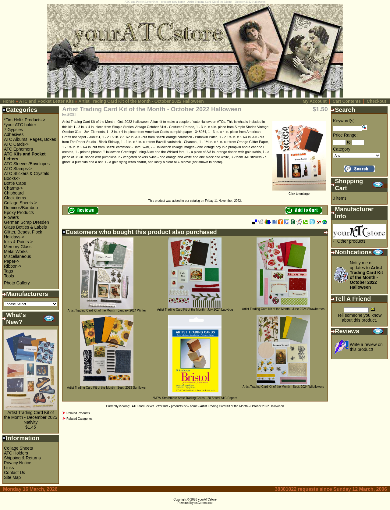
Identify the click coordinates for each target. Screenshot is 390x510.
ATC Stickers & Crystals (26, 173)
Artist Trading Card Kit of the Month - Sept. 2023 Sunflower (107, 387)
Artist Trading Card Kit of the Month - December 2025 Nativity (30, 417)
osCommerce (203, 503)
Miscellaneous (17, 256)
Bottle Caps (15, 183)
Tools (9, 275)
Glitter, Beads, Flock (23, 232)
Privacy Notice (17, 462)
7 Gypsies (13, 129)
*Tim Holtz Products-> (24, 119)
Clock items (15, 197)
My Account (315, 101)
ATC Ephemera (18, 149)
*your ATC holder (20, 124)
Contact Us (14, 472)
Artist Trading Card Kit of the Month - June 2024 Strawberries (283, 309)
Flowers (11, 217)
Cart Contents (346, 101)
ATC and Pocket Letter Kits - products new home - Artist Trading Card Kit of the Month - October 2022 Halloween (208, 406)
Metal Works (16, 251)
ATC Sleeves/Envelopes (27, 163)
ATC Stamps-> (18, 168)
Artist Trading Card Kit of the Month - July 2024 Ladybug (195, 309)
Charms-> (13, 188)
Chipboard (14, 193)
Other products (351, 241)
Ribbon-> (12, 266)
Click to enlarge (299, 192)
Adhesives (14, 134)
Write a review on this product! (366, 347)
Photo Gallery (17, 282)
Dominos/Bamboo (21, 207)
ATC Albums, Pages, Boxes (30, 139)
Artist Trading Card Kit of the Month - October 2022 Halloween (141, 101)
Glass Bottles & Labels (25, 227)
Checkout (376, 101)
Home (9, 101)
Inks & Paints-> (18, 241)
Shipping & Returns (22, 457)
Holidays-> (14, 236)
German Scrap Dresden (26, 222)
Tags (8, 271)
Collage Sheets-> (20, 202)
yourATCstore (207, 499)
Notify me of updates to (366, 275)
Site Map (12, 477)
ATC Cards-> (16, 144)
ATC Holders (16, 453)
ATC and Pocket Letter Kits (46, 101)
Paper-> (11, 261)
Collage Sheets (18, 448)
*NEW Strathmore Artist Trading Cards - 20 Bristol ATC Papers (195, 398)
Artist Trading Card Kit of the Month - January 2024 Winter (107, 310)
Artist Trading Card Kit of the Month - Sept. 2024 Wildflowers (283, 386)
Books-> (12, 178)
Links (9, 467)
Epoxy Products (19, 212)
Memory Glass (17, 246)
